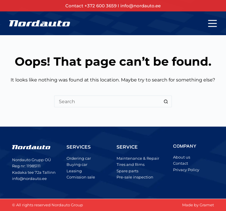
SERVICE (127, 147)
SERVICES (79, 147)
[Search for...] (107, 101)
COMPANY (184, 146)
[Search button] (166, 101)
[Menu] (212, 23)
